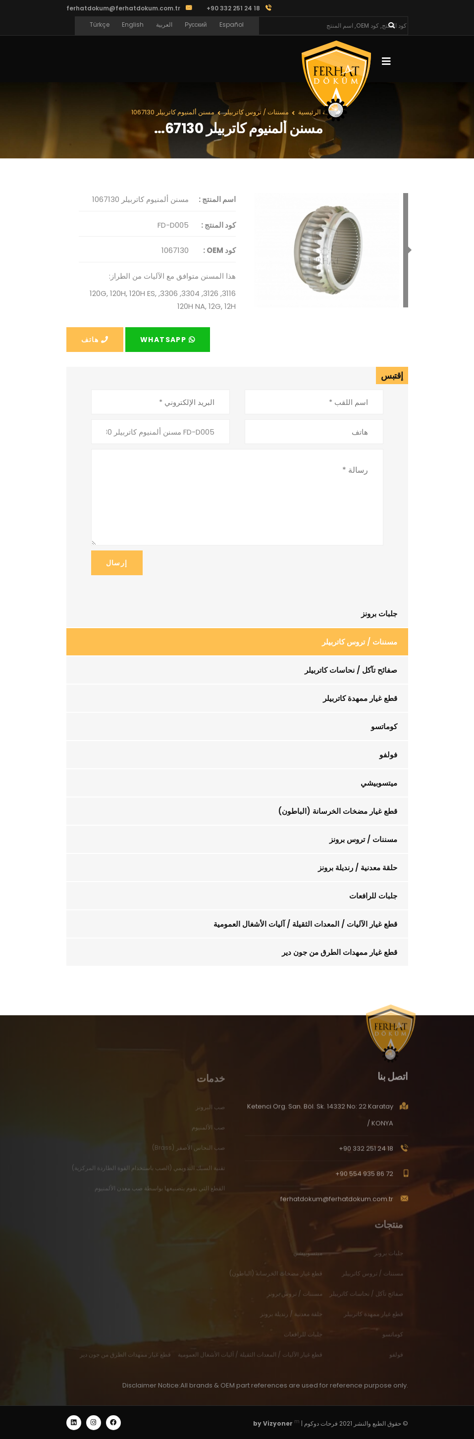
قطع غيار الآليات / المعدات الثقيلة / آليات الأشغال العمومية (305, 924)
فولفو (388, 754)
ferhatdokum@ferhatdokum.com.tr (123, 8)
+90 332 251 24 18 (366, 1154)
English (133, 24)
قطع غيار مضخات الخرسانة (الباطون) (337, 811)
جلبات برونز (379, 613)
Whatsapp (167, 340)
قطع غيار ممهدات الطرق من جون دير (339, 952)
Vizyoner (278, 1423)
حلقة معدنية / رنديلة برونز (357, 867)
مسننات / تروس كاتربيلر (359, 642)
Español (231, 24)
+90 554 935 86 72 (364, 1179)
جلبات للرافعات (373, 896)
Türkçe (99, 24)
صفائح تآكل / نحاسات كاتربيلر (351, 670)
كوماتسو (384, 726)
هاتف (94, 340)
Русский (196, 24)
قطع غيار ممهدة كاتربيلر (360, 698)
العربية (164, 24)
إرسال (117, 563)
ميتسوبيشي (379, 783)
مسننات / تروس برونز (363, 839)
